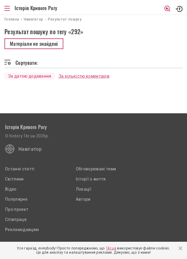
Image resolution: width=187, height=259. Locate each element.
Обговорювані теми (96, 169)
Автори (83, 199)
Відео (11, 189)
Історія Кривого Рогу (36, 8)
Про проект (16, 209)
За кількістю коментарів (84, 76)
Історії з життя (91, 179)
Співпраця (15, 219)
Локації (83, 189)
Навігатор (30, 149)
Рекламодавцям (22, 229)
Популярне (16, 199)
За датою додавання (29, 76)
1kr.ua (111, 248)
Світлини (14, 179)
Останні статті (19, 169)
